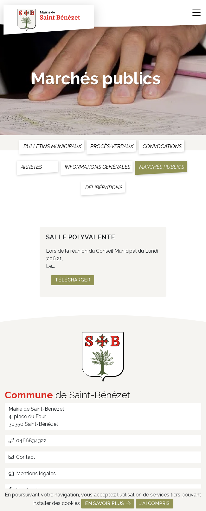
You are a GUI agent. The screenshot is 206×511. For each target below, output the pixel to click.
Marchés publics (161, 167)
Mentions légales (32, 473)
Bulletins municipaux (52, 146)
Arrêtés (31, 167)
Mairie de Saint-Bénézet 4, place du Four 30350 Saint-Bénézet (36, 416)
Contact (22, 457)
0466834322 (28, 441)
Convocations (162, 146)
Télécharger (72, 280)
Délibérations (103, 188)
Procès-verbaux (111, 146)
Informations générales (97, 167)
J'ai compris (154, 503)
